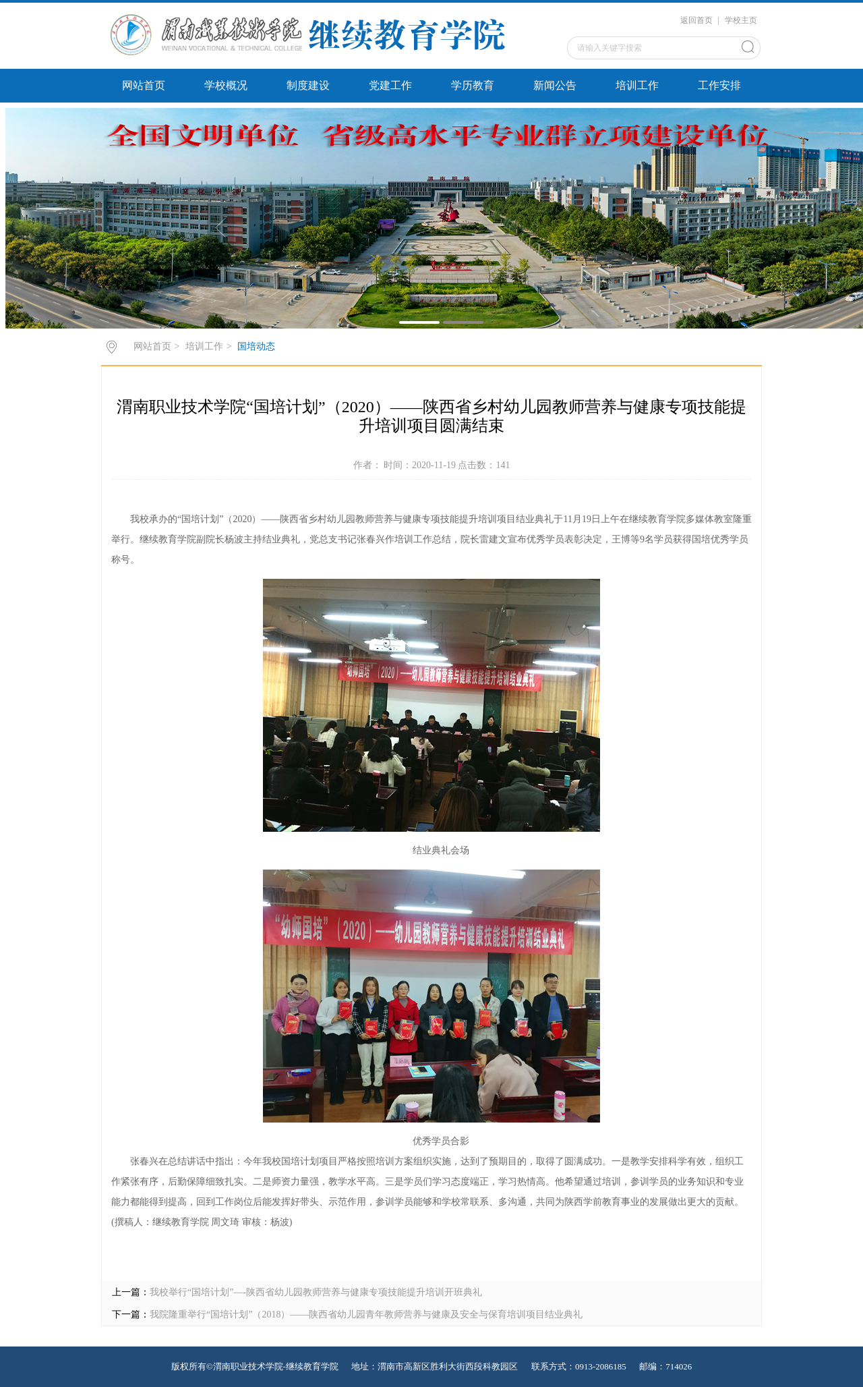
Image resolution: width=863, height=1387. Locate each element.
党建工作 (390, 85)
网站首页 (143, 85)
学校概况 (225, 85)
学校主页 (741, 20)
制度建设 (308, 85)
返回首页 (696, 20)
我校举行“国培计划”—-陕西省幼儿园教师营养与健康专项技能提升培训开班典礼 (316, 1292)
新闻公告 (554, 85)
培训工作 (637, 85)
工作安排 (719, 85)
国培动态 (256, 346)
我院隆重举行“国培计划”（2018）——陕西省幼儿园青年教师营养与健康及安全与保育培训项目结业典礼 (366, 1314)
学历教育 (472, 85)
